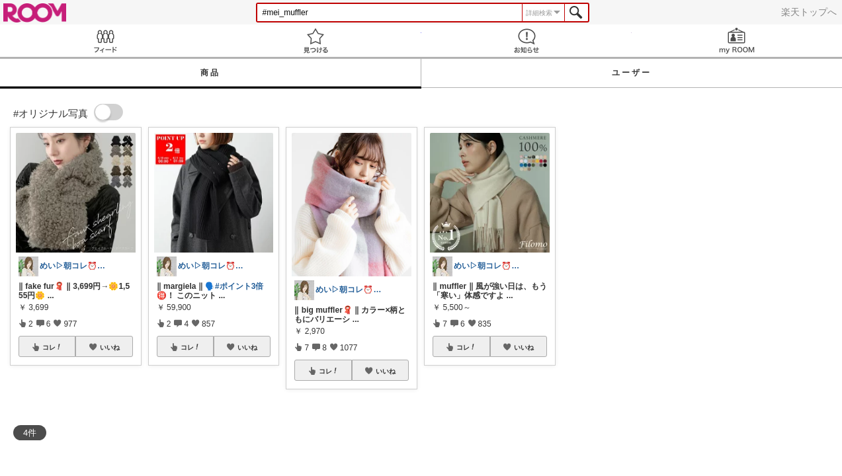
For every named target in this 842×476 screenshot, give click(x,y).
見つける (315, 40)
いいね (110, 347)
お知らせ (526, 40)
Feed (105, 40)
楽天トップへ (809, 12)
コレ (52, 347)
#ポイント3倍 (239, 286)
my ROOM (737, 40)
